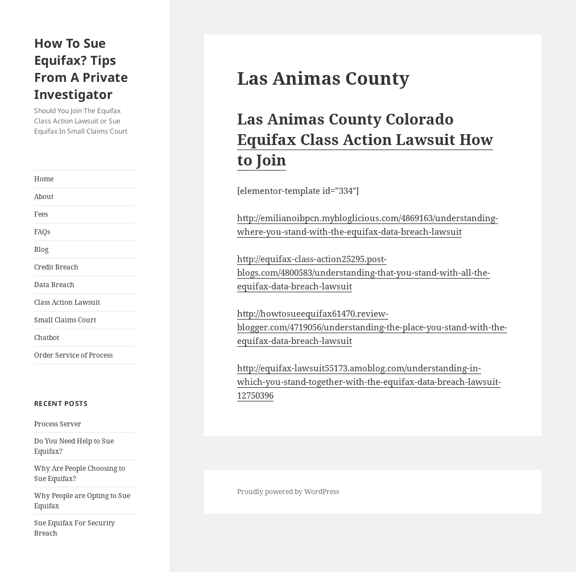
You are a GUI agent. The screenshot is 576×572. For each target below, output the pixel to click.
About (43, 196)
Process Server (57, 424)
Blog (41, 249)
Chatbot (46, 337)
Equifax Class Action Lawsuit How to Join (365, 149)
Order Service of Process (73, 355)
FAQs (42, 232)
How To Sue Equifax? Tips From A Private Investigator (81, 68)
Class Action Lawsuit (67, 302)
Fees (41, 214)
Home (43, 179)
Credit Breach (56, 267)
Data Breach (54, 284)
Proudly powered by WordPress (288, 491)
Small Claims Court (65, 320)
